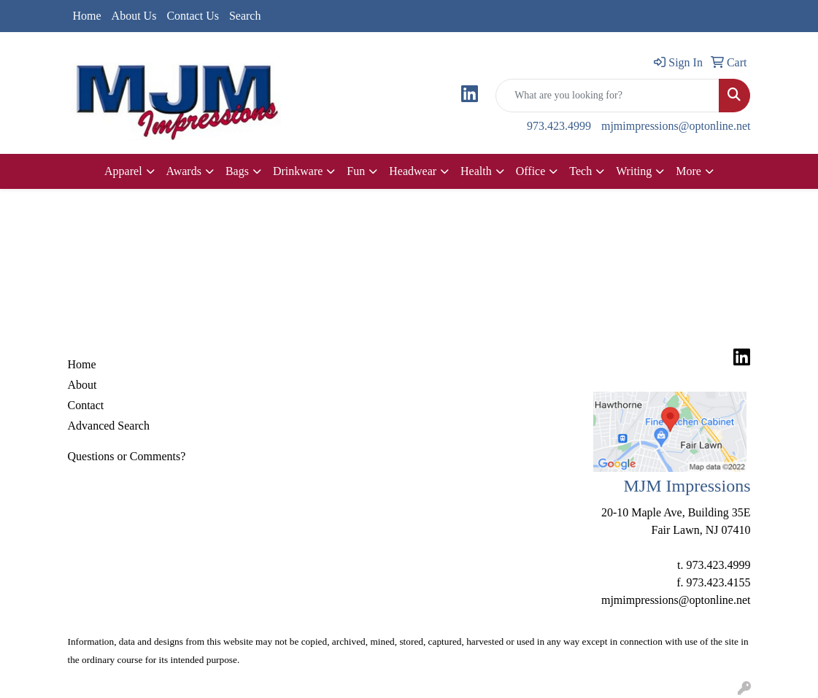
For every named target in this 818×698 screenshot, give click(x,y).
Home (87, 15)
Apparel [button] (123, 171)
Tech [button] (580, 171)
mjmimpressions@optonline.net (676, 126)
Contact (86, 405)
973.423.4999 (559, 126)
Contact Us (192, 15)
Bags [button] (237, 171)
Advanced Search (109, 425)
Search (245, 15)
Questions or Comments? (127, 456)
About (82, 385)
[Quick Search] (607, 95)
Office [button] (531, 171)
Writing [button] (634, 171)
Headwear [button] (412, 171)
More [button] (688, 171)
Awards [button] (183, 171)
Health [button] (476, 171)
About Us (134, 15)
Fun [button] (356, 171)
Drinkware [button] (298, 171)
